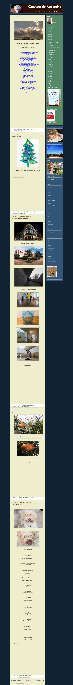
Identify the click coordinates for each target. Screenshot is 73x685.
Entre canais (50, 197)
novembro (51, 52)
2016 (49, 69)
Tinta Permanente (51, 261)
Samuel (49, 256)
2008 (49, 83)
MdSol (49, 226)
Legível (49, 211)
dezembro (51, 41)
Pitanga (49, 245)
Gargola (49, 203)
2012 (49, 76)
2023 (49, 29)
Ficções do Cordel (51, 200)
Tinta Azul (50, 258)
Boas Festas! (17, 136)
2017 (49, 39)
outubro (50, 54)
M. (48, 216)
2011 (49, 78)
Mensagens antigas (40, 680)
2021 (49, 32)
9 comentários (30, 497)
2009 (49, 81)
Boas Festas (20, 130)
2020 (49, 34)
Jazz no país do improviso (53, 205)
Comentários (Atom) (20, 683)
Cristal (49, 192)
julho (50, 57)
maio (50, 61)
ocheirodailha (50, 229)
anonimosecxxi (51, 179)
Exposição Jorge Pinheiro (23, 406)
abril (50, 62)
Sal (48, 253)
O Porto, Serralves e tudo (20, 218)
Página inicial (28, 680)
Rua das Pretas (51, 250)
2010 (49, 80)
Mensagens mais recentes (16, 680)
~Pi (48, 240)
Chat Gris (50, 187)
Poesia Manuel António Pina (24, 677)
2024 (49, 27)
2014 (49, 73)
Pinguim (49, 242)
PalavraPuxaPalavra (52, 234)
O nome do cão (17, 504)
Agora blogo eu (51, 176)
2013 (49, 75)
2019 (49, 36)
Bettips (49, 184)
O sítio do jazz (51, 232)
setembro (51, 56)
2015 (49, 71)
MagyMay (50, 221)
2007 (49, 85)
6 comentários (30, 129)
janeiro (50, 67)
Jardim (19, 498)
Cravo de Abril (50, 189)
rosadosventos (51, 248)
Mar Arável (50, 218)
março (50, 64)
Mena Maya (50, 224)
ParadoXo (50, 237)
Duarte (49, 195)
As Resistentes (17, 412)
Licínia (49, 213)
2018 (49, 37)
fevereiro (51, 66)
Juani (49, 208)
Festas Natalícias (21, 213)
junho (50, 59)
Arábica (49, 181)
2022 (49, 31)
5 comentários (30, 211)
